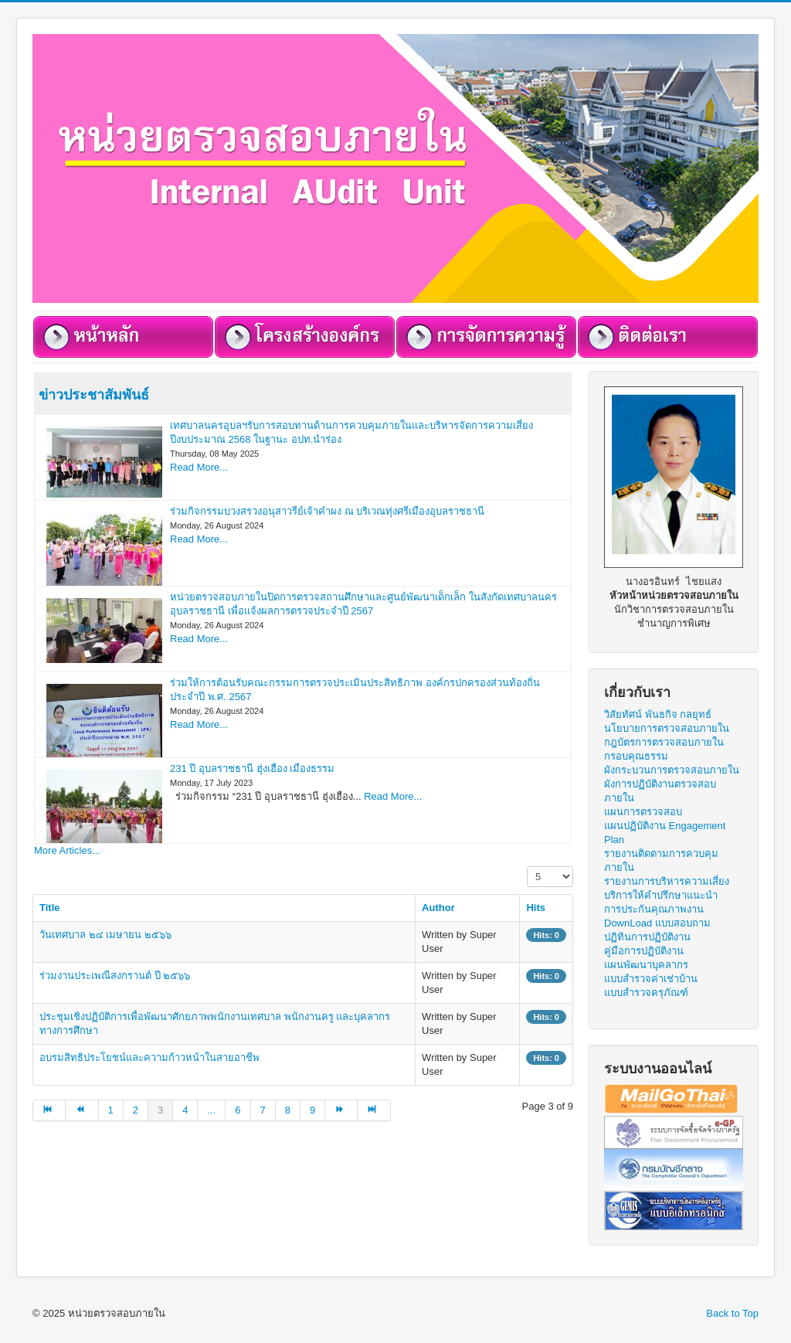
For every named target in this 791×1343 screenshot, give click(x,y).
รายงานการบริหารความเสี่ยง (666, 881)
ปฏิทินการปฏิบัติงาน (647, 937)
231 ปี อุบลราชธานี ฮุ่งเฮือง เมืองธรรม (252, 768)
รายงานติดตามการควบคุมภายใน (661, 860)
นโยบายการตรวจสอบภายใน (666, 728)
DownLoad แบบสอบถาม (657, 923)
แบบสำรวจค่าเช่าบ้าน (651, 978)
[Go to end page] (374, 1110)
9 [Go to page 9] (312, 1110)
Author (438, 907)
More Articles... (67, 850)
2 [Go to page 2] (135, 1110)
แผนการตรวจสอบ (643, 812)
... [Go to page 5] (211, 1110)
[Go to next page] (341, 1110)
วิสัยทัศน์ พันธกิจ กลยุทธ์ (657, 714)
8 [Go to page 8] (287, 1110)
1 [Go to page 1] (111, 1110)
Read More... (199, 467)
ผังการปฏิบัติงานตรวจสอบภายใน (660, 791)
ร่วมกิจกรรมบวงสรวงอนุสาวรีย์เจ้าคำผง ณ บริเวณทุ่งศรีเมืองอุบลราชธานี (327, 511)
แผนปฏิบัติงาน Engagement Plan (664, 832)
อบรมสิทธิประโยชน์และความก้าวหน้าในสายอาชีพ (149, 1057)
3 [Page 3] (160, 1110)
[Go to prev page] (82, 1110)
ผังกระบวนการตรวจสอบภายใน (671, 770)
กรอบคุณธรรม (636, 756)
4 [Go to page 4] (185, 1110)
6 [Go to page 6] (237, 1110)
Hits (535, 907)
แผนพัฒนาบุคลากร (646, 965)
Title (49, 907)
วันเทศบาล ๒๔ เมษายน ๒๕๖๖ (105, 934)
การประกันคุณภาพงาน (654, 909)
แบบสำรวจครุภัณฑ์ (646, 992)
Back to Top (732, 1313)
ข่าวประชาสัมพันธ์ (94, 394)
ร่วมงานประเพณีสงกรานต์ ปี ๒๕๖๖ (114, 975)
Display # (527, 866)
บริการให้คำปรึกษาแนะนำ (661, 895)
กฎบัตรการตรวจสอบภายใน (664, 742)
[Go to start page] (49, 1110)
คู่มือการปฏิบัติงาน (644, 951)
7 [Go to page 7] (263, 1110)
